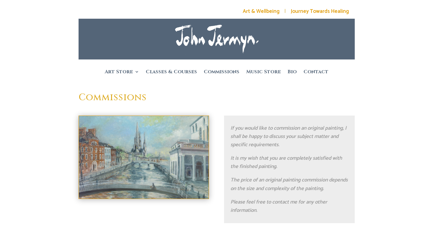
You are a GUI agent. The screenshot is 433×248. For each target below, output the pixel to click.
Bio (292, 72)
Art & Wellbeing (261, 11)
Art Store (119, 72)
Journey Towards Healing (320, 11)
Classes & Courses (171, 72)
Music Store (263, 72)
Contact (315, 72)
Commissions (221, 72)
